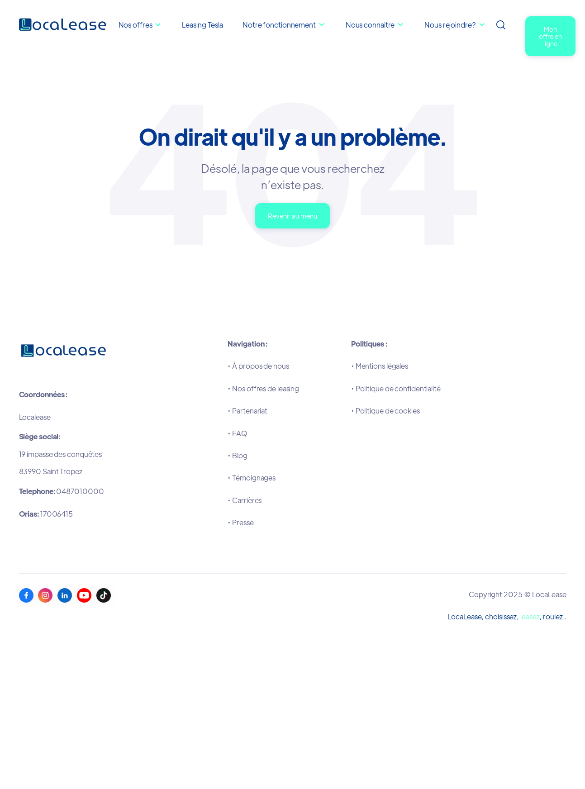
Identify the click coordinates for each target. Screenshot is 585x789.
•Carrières (245, 500)
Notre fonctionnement (280, 24)
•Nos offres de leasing (263, 388)
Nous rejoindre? (450, 24)
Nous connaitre (371, 24)
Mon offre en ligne (550, 36)
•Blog (237, 455)
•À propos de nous (258, 366)
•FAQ (237, 433)
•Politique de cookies (385, 410)
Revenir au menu (292, 215)
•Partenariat (247, 410)
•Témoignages (252, 477)
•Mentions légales (379, 366)
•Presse (240, 522)
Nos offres (135, 24)
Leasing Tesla (202, 24)
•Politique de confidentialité (396, 388)
